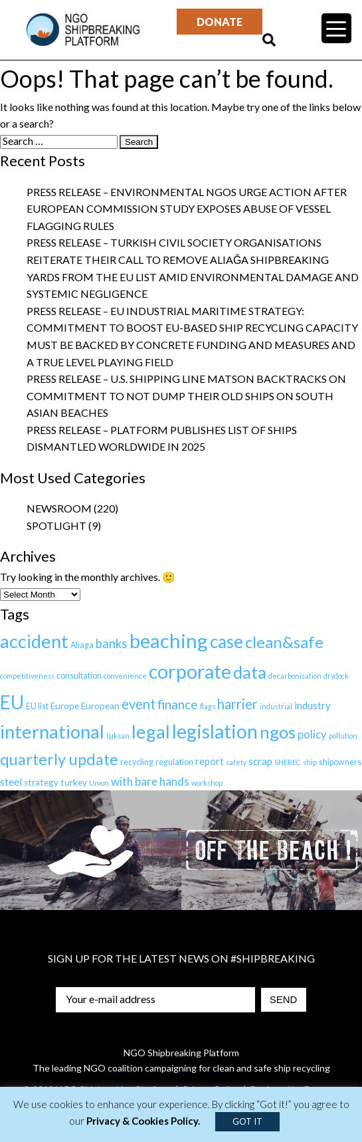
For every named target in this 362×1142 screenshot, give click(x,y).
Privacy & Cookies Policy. (143, 1121)
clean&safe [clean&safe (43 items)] (284, 641)
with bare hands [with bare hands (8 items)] (150, 781)
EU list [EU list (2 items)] (37, 706)
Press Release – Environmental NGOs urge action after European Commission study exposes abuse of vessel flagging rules (187, 208)
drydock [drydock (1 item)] (336, 675)
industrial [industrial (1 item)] (276, 706)
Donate (219, 21)
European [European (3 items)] (100, 706)
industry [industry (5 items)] (312, 705)
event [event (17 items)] (138, 704)
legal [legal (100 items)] (151, 731)
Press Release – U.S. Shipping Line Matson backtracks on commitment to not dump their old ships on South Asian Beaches (186, 395)
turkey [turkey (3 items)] (73, 782)
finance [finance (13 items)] (177, 704)
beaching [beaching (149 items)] (169, 640)
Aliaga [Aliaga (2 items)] (82, 645)
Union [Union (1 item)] (99, 782)
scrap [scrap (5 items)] (260, 761)
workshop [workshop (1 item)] (207, 782)
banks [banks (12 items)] (112, 643)
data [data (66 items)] (249, 672)
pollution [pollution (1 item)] (343, 735)
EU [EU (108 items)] (12, 702)
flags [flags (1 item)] (207, 706)
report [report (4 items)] (209, 761)
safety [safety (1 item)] (236, 762)
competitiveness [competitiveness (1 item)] (27, 675)
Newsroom (59, 508)
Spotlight (56, 525)
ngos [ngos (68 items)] (278, 731)
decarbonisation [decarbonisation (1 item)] (294, 675)
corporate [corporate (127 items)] (190, 671)
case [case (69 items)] (226, 641)
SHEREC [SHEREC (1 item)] (287, 762)
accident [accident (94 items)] (34, 641)
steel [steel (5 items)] (11, 782)
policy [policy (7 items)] (312, 734)
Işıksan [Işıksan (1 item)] (118, 735)
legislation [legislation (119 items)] (215, 731)
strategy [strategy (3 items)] (41, 782)
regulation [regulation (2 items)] (174, 762)
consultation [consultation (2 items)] (79, 676)
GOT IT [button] (247, 1121)
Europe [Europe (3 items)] (64, 706)
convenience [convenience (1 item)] (125, 675)
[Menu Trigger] (336, 28)
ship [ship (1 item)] (310, 762)
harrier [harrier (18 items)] (237, 704)
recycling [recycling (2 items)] (136, 762)
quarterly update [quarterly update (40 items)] (59, 759)
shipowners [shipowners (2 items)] (340, 762)
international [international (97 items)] (52, 731)
